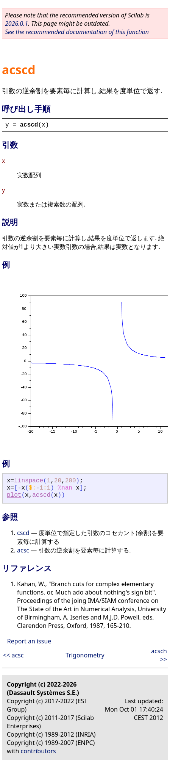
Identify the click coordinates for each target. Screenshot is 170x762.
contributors (38, 751)
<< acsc (13, 655)
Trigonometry (85, 655)
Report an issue (29, 641)
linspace (28, 480)
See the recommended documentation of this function (77, 32)
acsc (23, 550)
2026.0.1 (16, 23)
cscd (23, 533)
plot (14, 495)
